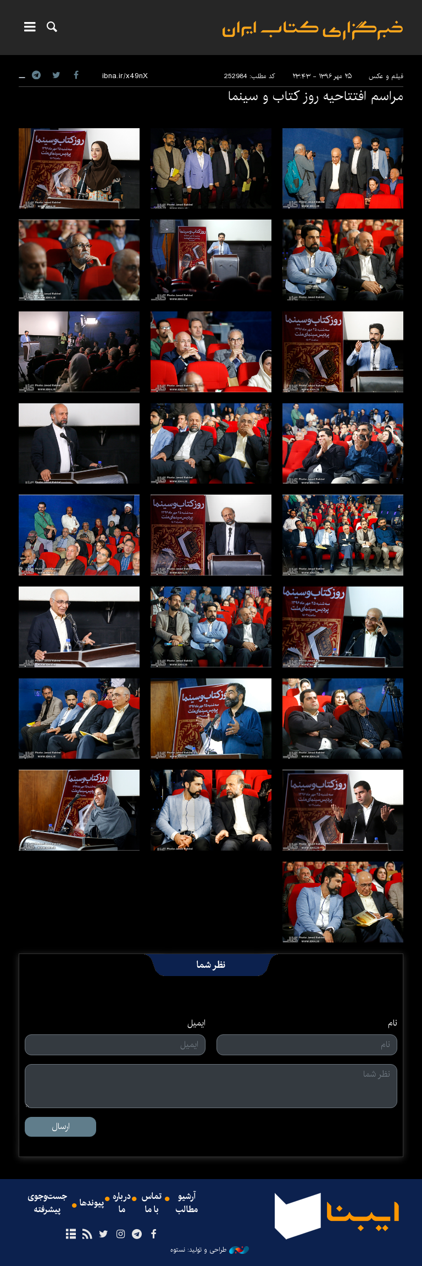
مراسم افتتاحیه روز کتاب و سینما (315, 96)
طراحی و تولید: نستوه (209, 1250)
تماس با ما (152, 1203)
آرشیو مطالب (187, 1203)
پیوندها (92, 1203)
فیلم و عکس (386, 76)
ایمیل (196, 1023)
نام (392, 1023)
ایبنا (312, 30)
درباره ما (122, 1203)
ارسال (61, 1126)
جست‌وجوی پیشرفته (47, 1203)
